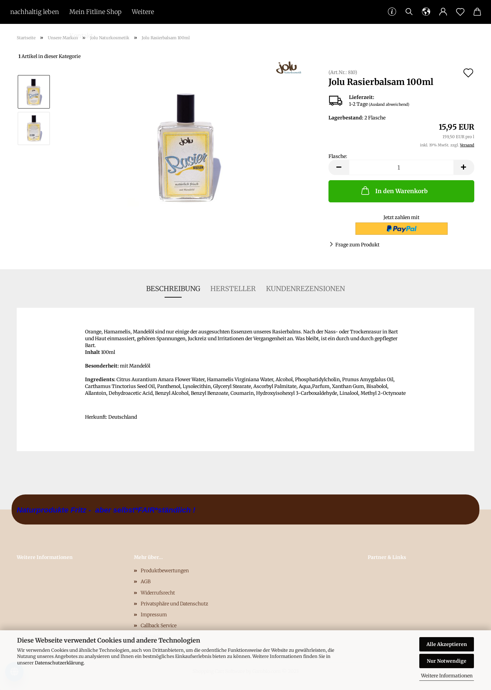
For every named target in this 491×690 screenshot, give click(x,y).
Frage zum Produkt (357, 245)
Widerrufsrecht (158, 593)
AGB (146, 581)
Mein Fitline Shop (95, 12)
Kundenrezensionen (305, 288)
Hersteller (233, 288)
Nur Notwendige (446, 661)
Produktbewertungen (165, 570)
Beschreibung (173, 288)
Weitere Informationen (447, 676)
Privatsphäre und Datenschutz (174, 604)
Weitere (143, 12)
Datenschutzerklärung (59, 663)
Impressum (154, 615)
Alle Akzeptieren (446, 644)
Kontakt (81, 36)
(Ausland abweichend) (389, 104)
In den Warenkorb (393, 190)
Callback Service (159, 625)
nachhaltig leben (34, 12)
